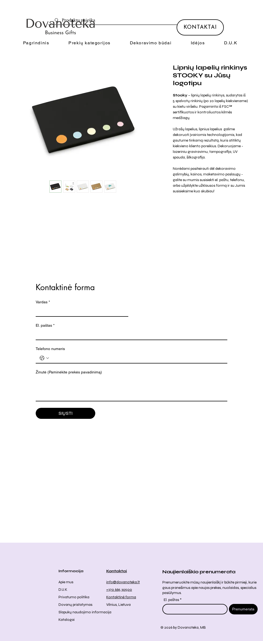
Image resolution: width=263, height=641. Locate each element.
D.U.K (63, 589)
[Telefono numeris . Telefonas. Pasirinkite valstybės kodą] (44, 358)
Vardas (43, 302)
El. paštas (45, 325)
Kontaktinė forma (121, 597)
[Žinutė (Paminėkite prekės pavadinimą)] (131, 389)
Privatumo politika (74, 597)
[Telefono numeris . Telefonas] (137, 358)
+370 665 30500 (119, 589)
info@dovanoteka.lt (123, 582)
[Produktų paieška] (134, 20)
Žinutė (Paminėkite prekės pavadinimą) (69, 372)
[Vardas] (80, 311)
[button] (89, 43)
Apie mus (66, 582)
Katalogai (67, 619)
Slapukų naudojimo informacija (85, 612)
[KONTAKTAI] (200, 27)
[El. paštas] (130, 335)
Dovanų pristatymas (75, 604)
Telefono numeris (50, 349)
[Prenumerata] (243, 609)
